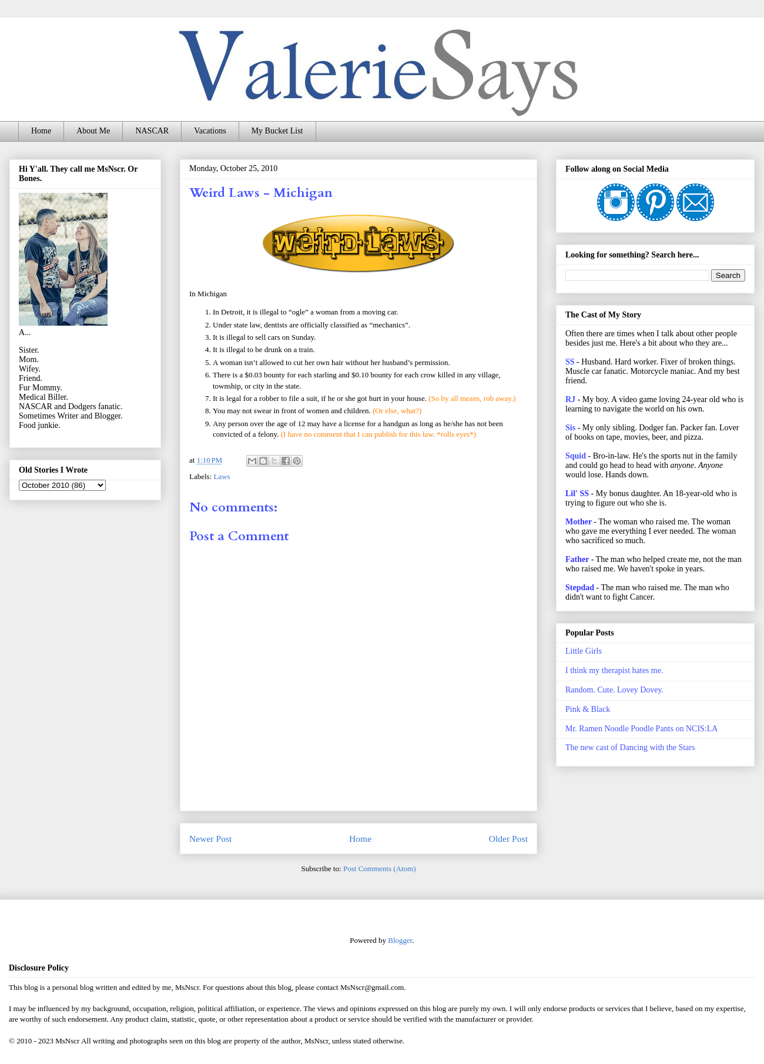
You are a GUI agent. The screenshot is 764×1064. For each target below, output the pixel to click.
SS (570, 361)
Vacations (210, 130)
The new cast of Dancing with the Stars (630, 747)
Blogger (400, 940)
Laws (222, 476)
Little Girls (583, 651)
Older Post (508, 839)
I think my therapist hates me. (614, 670)
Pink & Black (587, 709)
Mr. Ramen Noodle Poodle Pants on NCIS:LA (641, 728)
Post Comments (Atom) (379, 868)
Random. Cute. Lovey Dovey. (614, 689)
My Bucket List (277, 130)
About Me (93, 130)
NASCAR (152, 130)
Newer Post (210, 839)
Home (41, 130)
